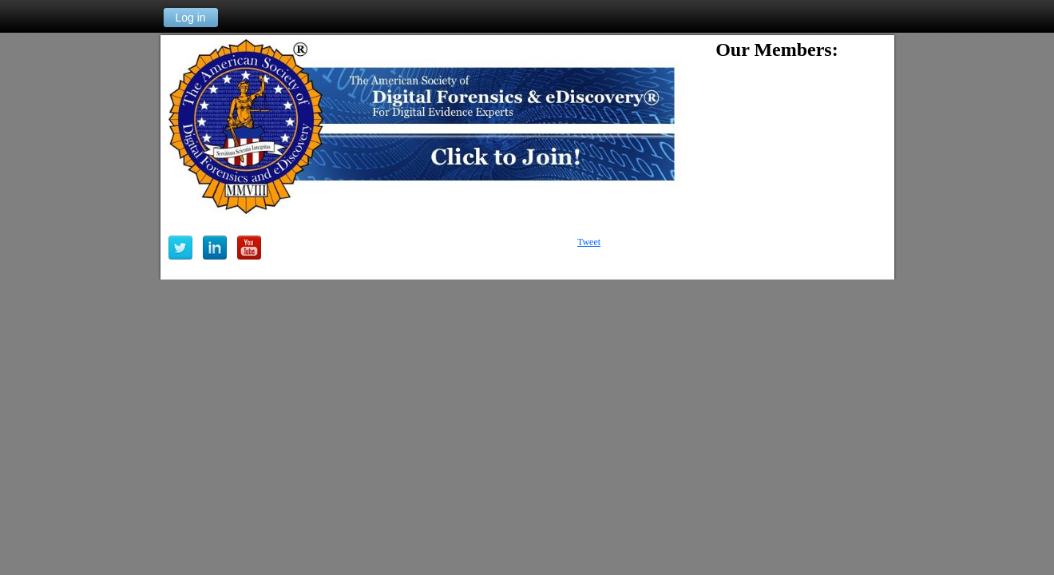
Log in (190, 17)
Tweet (588, 242)
